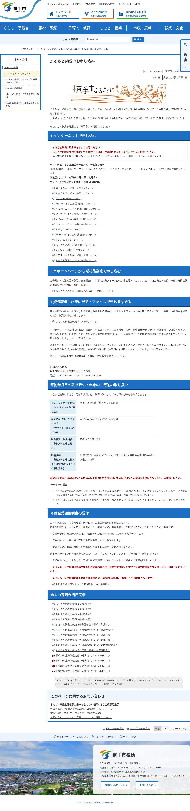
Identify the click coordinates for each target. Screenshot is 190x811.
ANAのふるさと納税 (75, 203)
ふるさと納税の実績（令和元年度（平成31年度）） (83, 624)
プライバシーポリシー (105, 737)
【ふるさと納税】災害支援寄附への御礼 (22, 95)
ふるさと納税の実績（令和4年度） (74, 609)
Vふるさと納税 (72, 250)
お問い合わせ (146, 785)
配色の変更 (108, 4)
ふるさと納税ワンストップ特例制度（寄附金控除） (83, 584)
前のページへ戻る (115, 728)
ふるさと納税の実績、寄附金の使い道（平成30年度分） (85, 629)
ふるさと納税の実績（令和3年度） (74, 614)
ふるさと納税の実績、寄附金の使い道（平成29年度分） (85, 634)
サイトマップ (129, 737)
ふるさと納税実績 (14, 88)
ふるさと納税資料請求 (76, 321)
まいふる (69, 239)
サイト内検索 (70, 39)
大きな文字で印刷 (173, 77)
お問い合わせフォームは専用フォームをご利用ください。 (81, 717)
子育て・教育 (79, 28)
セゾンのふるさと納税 (76, 224)
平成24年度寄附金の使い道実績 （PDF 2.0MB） (83, 660)
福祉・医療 (48, 28)
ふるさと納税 (72, 49)
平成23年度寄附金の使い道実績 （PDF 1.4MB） (83, 665)
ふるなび (69, 229)
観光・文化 (174, 28)
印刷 (154, 77)
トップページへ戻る (140, 728)
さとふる (69, 198)
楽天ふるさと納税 (74, 188)
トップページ (42, 49)
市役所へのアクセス (115, 785)
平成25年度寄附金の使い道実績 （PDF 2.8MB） (83, 655)
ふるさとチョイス (74, 193)
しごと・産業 (111, 28)
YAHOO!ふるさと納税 (76, 234)
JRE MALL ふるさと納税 (78, 208)
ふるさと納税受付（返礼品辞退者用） (85, 291)
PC (165, 729)
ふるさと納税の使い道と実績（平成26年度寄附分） (83, 650)
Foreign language (60, 4)
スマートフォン (179, 729)
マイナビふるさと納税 (76, 214)
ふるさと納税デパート (76, 260)
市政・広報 (142, 28)
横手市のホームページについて (72, 737)
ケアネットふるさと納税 (78, 255)
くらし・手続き (16, 28)
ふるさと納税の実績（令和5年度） (74, 604)
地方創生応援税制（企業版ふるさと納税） (22, 104)
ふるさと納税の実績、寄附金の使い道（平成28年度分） (85, 640)
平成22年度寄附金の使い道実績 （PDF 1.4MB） (83, 671)
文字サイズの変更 (85, 4)
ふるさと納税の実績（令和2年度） (74, 619)
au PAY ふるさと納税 (76, 219)
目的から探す (185, 55)
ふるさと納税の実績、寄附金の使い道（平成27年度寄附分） (88, 645)
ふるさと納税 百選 (75, 245)
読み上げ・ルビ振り (132, 4)
